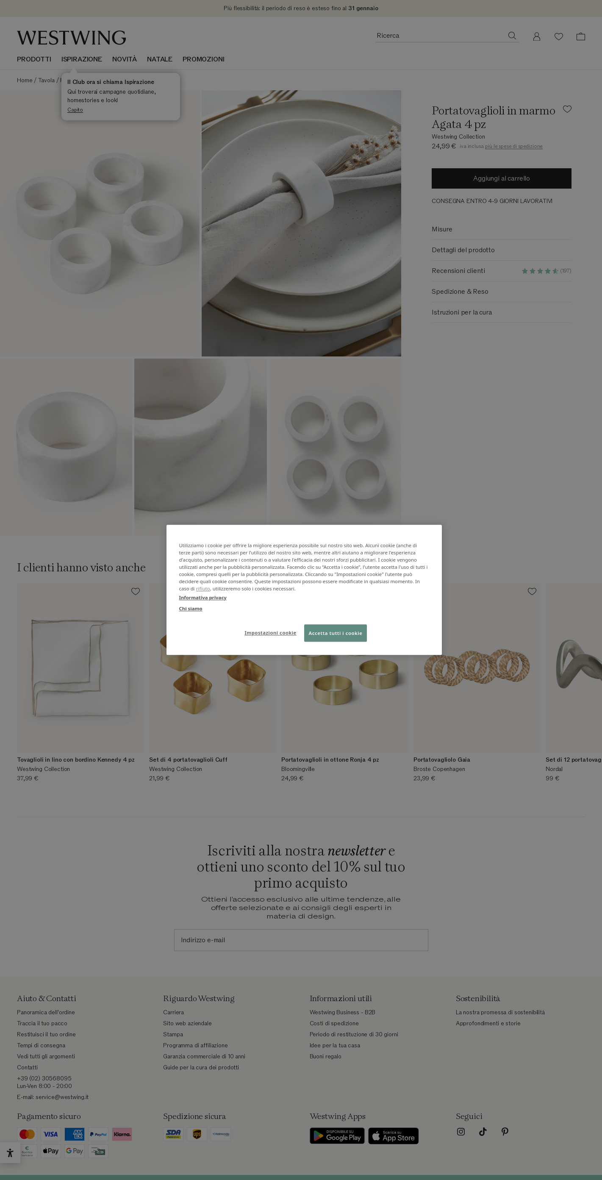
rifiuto (203, 589)
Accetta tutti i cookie (336, 633)
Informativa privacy (203, 598)
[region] (304, 590)
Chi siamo (191, 608)
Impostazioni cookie (270, 632)
